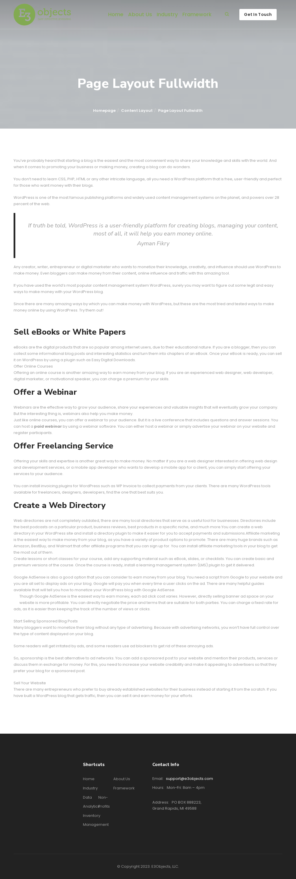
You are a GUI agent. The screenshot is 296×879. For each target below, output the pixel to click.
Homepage (104, 110)
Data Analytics (91, 802)
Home (115, 14)
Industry (167, 14)
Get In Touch (258, 14)
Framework (197, 14)
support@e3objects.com (189, 778)
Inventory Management (96, 820)
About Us (140, 14)
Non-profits (104, 802)
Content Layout (137, 110)
